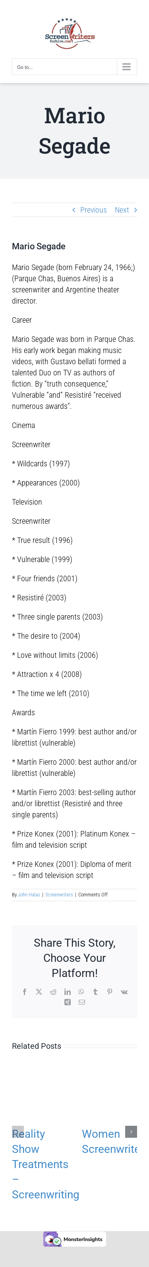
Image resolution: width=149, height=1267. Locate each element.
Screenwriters (59, 895)
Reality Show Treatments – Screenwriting (45, 1164)
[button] (18, 1132)
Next (122, 210)
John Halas (29, 895)
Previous (93, 210)
